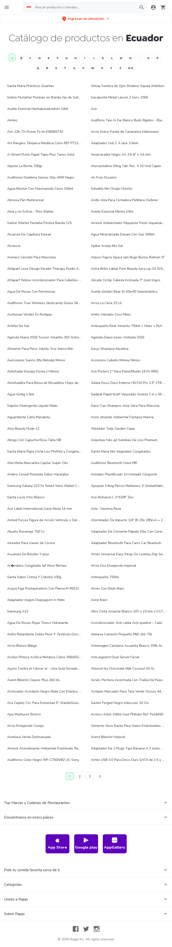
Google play (86, 843)
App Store (57, 843)
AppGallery (114, 843)
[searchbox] (84, 7)
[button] (86, 19)
